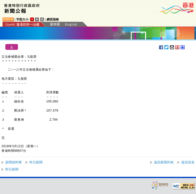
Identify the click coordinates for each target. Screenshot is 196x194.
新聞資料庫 (13, 162)
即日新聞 (11, 169)
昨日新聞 (36, 162)
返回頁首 (187, 162)
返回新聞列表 (164, 162)
